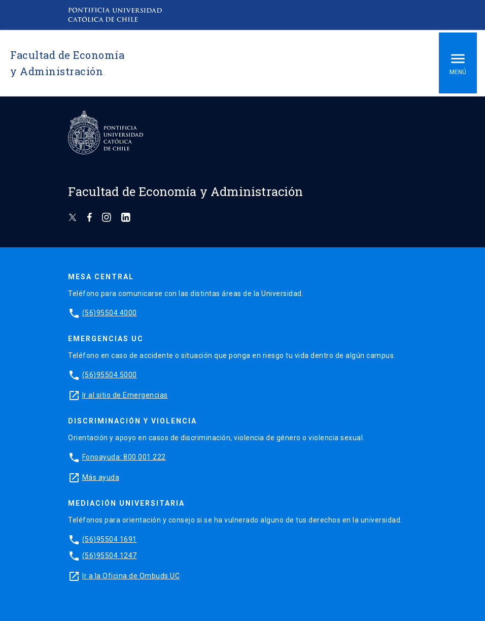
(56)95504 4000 (109, 313)
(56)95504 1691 (109, 539)
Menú (458, 63)
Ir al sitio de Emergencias (125, 395)
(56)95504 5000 (109, 375)
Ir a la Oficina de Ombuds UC (131, 576)
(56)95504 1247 (109, 555)
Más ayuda (101, 477)
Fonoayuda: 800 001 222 (124, 457)
